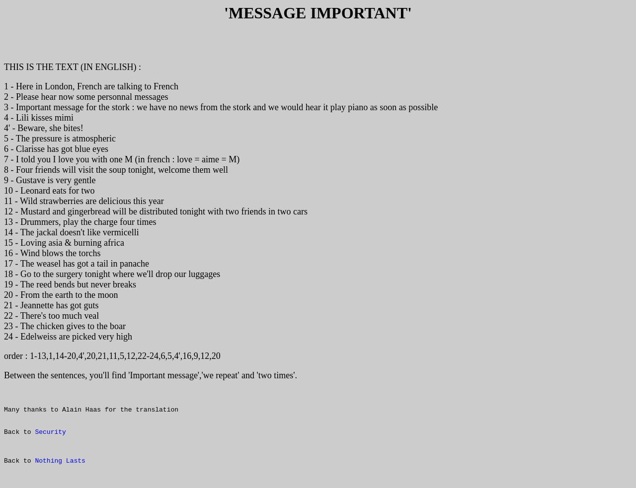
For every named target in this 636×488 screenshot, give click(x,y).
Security (50, 443)
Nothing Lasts (60, 477)
